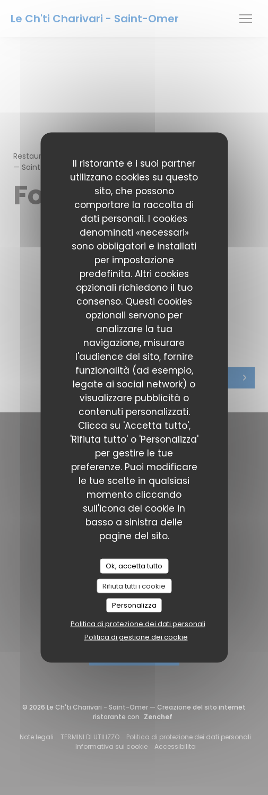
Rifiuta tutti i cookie (134, 586)
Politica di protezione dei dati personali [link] (138, 623)
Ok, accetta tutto (134, 566)
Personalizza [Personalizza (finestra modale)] (134, 605)
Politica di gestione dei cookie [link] (136, 637)
